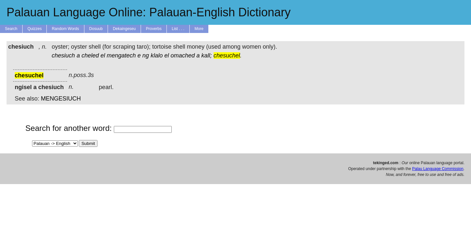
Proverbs (154, 28)
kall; (206, 55)
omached (182, 55)
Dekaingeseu (124, 28)
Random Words (65, 28)
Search (11, 28)
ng (145, 55)
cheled (90, 55)
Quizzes (34, 28)
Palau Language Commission (437, 168)
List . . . (178, 28)
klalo (156, 55)
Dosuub (96, 28)
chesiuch (63, 55)
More (199, 28)
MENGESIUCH (61, 98)
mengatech (121, 55)
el (102, 55)
